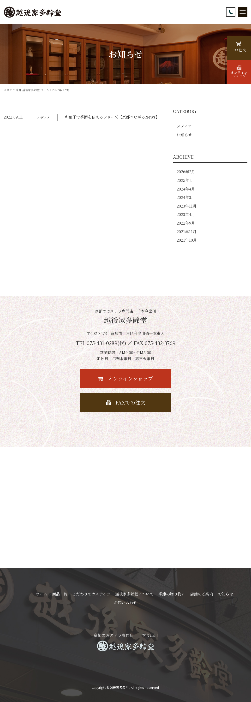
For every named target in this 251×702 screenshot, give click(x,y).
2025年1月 (186, 180)
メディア (184, 126)
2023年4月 (186, 214)
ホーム (41, 594)
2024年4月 (186, 189)
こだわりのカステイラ (91, 594)
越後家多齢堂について (134, 594)
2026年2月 (186, 171)
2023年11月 (187, 206)
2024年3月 (186, 197)
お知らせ (184, 134)
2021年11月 (187, 231)
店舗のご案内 (201, 594)
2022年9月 (186, 223)
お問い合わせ (125, 602)
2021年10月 (187, 240)
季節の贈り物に (171, 594)
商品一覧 (59, 594)
